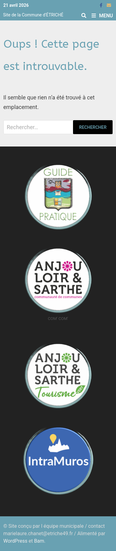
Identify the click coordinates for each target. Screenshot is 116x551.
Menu (102, 16)
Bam (39, 541)
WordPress (15, 541)
